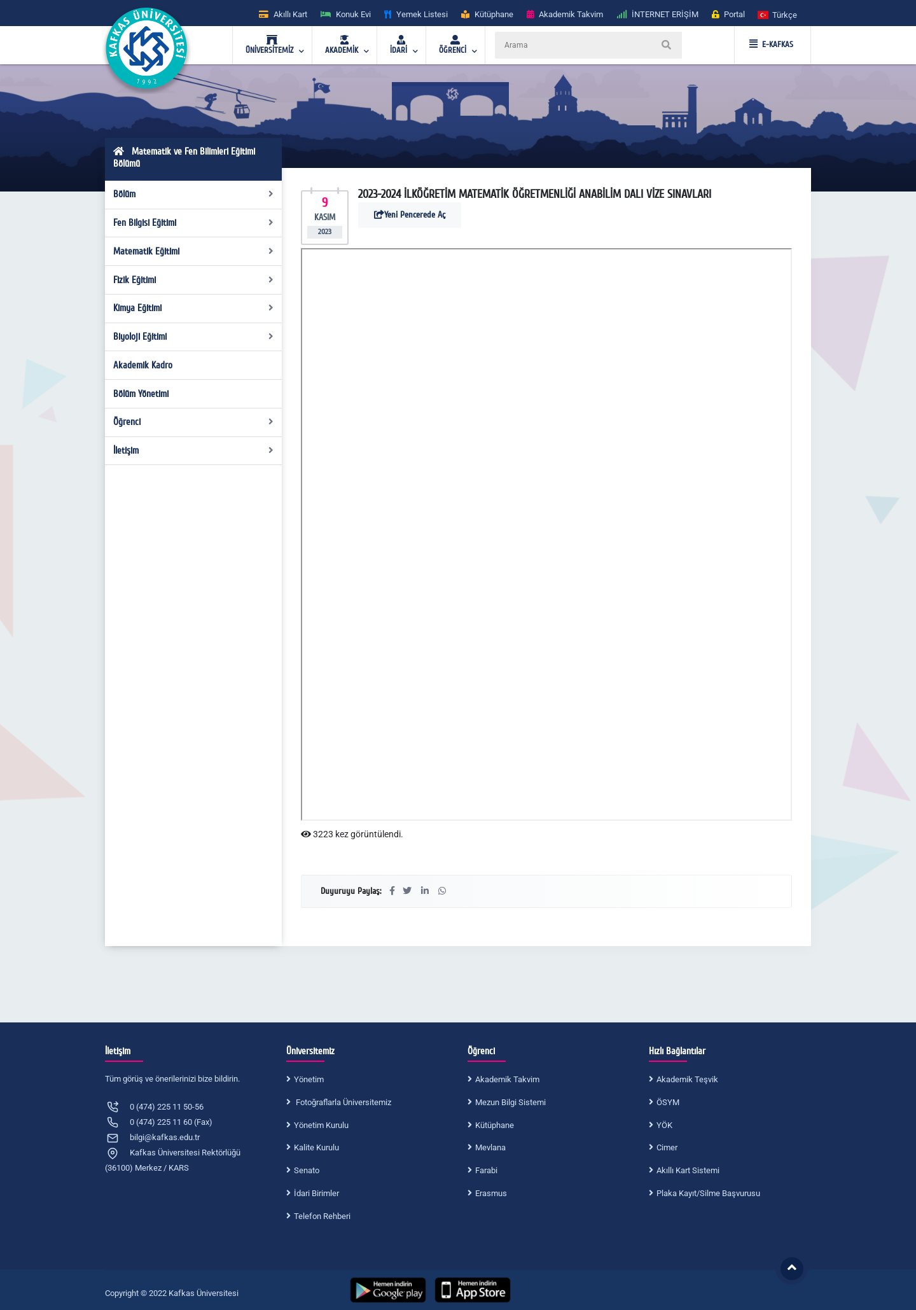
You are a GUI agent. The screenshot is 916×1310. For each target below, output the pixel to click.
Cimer (666, 1147)
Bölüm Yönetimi (141, 394)
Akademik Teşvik (687, 1079)
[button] (778, 14)
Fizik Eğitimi (193, 280)
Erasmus (491, 1193)
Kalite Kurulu (316, 1147)
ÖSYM (667, 1102)
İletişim (193, 450)
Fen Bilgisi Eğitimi (193, 222)
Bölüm (193, 194)
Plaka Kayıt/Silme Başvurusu (708, 1193)
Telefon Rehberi (322, 1216)
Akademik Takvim (507, 1079)
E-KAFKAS (771, 44)
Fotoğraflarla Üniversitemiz (342, 1102)
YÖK (664, 1125)
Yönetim (309, 1079)
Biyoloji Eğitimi (193, 336)
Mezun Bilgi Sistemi (510, 1102)
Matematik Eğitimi (193, 251)
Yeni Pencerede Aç (409, 214)
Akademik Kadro (142, 365)
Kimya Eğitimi (193, 308)
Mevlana (490, 1147)
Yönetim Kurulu (321, 1125)
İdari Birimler (316, 1193)
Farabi (486, 1170)
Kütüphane (494, 1125)
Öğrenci (193, 422)
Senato (306, 1170)
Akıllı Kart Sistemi (687, 1170)
